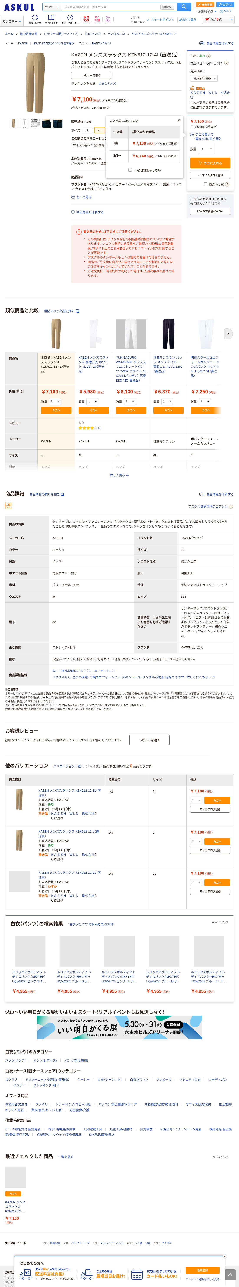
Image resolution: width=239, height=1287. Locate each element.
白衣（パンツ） (93, 33)
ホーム (9, 33)
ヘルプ (227, 11)
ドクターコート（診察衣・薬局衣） (47, 1079)
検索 (184, 7)
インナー (19, 1085)
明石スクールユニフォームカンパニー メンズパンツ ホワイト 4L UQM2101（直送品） (205, 366)
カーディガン (218, 1079)
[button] (206, 136)
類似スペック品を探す (61, 311)
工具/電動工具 (92, 1129)
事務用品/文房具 (16, 1104)
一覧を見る (65, 1157)
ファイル (41, 1104)
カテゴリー (11, 21)
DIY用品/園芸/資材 (101, 1134)
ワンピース (163, 1079)
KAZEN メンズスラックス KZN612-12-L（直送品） (68, 834)
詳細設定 (167, 7)
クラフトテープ (80, 1243)
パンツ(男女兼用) (76, 1060)
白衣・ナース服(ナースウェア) (61, 33)
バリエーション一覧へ (68, 766)
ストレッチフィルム (112, 1243)
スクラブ (11, 1079)
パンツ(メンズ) (116, 33)
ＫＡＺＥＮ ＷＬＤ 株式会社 (210, 95)
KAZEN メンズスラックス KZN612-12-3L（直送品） (69, 793)
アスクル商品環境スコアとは (210, 507)
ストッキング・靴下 (46, 1085)
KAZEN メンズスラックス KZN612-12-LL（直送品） (69, 875)
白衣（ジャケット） (110, 1079)
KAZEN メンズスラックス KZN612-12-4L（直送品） (15, 1207)
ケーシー (83, 1079)
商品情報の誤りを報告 (47, 494)
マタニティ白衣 (190, 1079)
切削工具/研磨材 (121, 1129)
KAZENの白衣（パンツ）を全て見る (54, 43)
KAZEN (22, 43)
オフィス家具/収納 (198, 1104)
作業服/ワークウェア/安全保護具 (59, 1134)
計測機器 (146, 1129)
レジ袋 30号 (142, 1243)
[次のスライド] (232, 958)
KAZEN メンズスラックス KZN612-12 (154, 33)
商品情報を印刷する (216, 43)
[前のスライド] (6, 958)
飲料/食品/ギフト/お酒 (46, 1110)
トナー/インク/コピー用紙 (73, 1104)
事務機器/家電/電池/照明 (161, 1104)
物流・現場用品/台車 (61, 1129)
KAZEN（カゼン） (101, 43)
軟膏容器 (55, 1243)
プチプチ (167, 1243)
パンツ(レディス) (45, 1060)
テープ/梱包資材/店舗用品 (22, 1129)
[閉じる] (225, 1256)
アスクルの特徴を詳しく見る (202, 1279)
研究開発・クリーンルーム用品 (180, 1129)
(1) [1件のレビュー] (100, 428)
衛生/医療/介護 (28, 33)
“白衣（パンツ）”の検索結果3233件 (91, 924)
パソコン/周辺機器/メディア (118, 1104)
